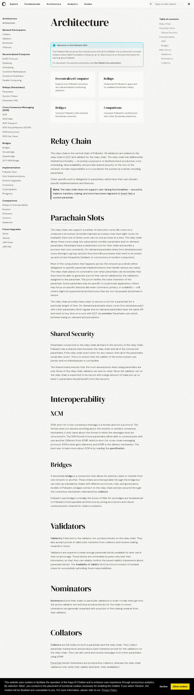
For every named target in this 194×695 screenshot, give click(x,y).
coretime (107, 313)
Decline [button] (163, 686)
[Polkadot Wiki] (4, 4)
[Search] (166, 4)
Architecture (54, 4)
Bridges (61, 464)
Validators (56, 538)
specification (117, 448)
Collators (56, 644)
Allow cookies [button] (180, 686)
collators (103, 491)
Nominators (57, 600)
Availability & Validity (87, 564)
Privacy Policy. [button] (109, 690)
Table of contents (169, 19)
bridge (69, 476)
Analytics (72, 4)
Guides (88, 4)
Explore (14, 4)
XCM (57, 413)
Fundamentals (32, 4)
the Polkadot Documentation (107, 63)
